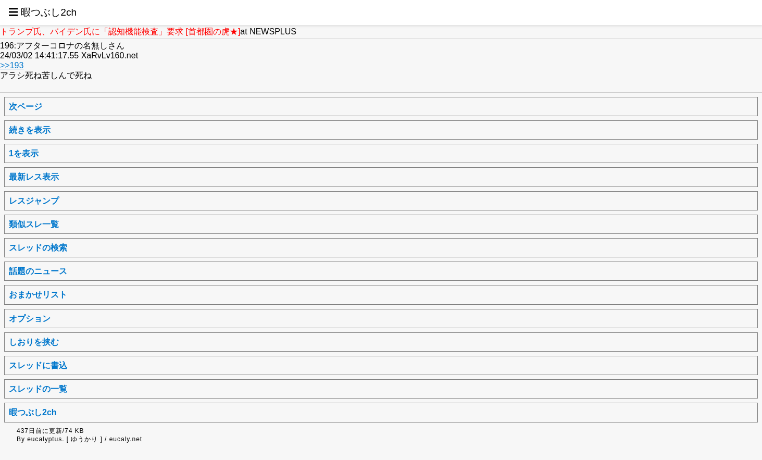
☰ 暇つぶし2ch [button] (42, 12)
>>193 (11, 65)
